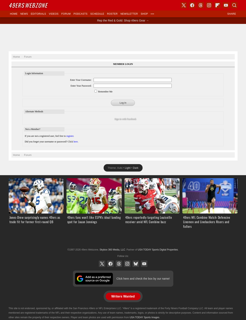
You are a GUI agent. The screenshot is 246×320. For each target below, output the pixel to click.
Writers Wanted (123, 296)
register (69, 136)
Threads (119, 264)
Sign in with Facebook (125, 119)
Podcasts (80, 13)
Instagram (127, 264)
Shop (144, 13)
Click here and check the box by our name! (143, 278)
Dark (135, 167)
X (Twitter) (102, 264)
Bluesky (136, 264)
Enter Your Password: (81, 85)
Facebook (110, 264)
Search (234, 5)
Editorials (38, 13)
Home (14, 13)
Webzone (28, 5)
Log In (123, 102)
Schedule (97, 13)
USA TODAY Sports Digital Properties (123, 240)
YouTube (144, 264)
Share (231, 13)
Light (128, 167)
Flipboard (217, 5)
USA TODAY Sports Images (144, 317)
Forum (66, 13)
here (75, 141)
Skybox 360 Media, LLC (112, 249)
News (24, 13)
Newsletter (129, 13)
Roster (112, 13)
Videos (53, 13)
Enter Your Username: (81, 80)
